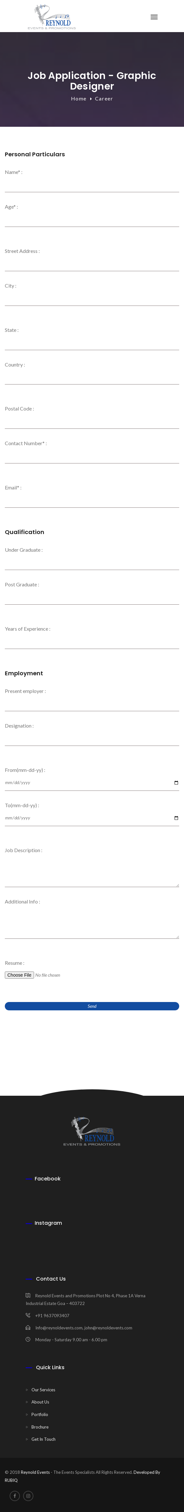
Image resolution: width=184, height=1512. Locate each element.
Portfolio (39, 1414)
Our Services (43, 1389)
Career (104, 98)
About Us (40, 1401)
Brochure (39, 1427)
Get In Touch (43, 1439)
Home (79, 98)
